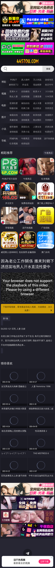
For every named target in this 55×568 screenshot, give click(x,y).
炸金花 (25, 84)
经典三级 (25, 108)
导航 (3, 140)
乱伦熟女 (37, 108)
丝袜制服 (25, 96)
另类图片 (49, 120)
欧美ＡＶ (37, 91)
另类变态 (49, 108)
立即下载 (44, 561)
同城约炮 (14, 138)
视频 (3, 93)
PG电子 (13, 79)
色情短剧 (25, 143)
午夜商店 (25, 138)
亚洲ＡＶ (14, 91)
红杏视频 (14, 143)
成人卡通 (37, 103)
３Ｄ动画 (49, 91)
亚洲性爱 (14, 103)
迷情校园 (14, 131)
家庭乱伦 (25, 126)
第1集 (5, 318)
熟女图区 (37, 120)
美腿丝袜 (14, 120)
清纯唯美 (25, 120)
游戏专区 (49, 79)
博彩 (3, 81)
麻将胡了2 (13, 84)
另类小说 (25, 131)
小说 (3, 128)
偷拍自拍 (25, 103)
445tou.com (27, 61)
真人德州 (25, 79)
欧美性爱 (49, 103)
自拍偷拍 (25, 91)
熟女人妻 (14, 96)
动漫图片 (49, 115)
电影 (3, 105)
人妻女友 (37, 126)
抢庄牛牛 (49, 84)
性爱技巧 (49, 131)
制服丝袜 (14, 108)
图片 (3, 117)
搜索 (48, 68)
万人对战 (37, 79)
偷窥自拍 (14, 115)
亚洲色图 (25, 115)
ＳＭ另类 (49, 96)
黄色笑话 (37, 131)
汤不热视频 (49, 138)
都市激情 (14, 126)
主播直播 (37, 96)
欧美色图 (37, 115)
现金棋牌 (37, 84)
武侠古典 (49, 126)
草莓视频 (37, 138)
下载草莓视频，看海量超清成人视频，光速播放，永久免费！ (28, 308)
